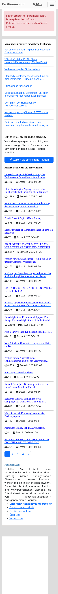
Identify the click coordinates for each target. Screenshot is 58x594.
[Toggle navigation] (51, 4)
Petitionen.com (13, 4)
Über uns (14, 514)
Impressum (16, 518)
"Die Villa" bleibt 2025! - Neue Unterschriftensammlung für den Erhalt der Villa (25, 62)
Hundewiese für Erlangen (18, 86)
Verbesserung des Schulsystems (22, 69)
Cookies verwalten (20, 511)
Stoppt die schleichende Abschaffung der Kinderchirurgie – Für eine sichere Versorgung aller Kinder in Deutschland (26, 79)
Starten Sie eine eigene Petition (29, 159)
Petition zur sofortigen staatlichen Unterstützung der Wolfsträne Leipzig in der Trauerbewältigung (26, 125)
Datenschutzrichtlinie (21, 507)
